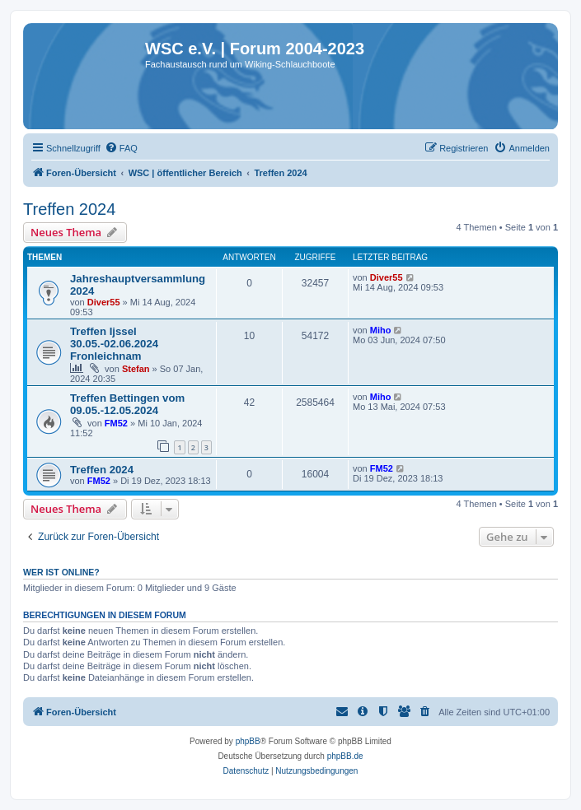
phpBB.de (345, 756)
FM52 (116, 423)
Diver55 (103, 302)
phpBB (248, 741)
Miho (380, 330)
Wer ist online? (61, 572)
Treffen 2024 (69, 209)
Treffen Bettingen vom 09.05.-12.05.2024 (127, 404)
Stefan (136, 369)
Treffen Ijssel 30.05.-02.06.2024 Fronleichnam (114, 343)
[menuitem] (121, 148)
